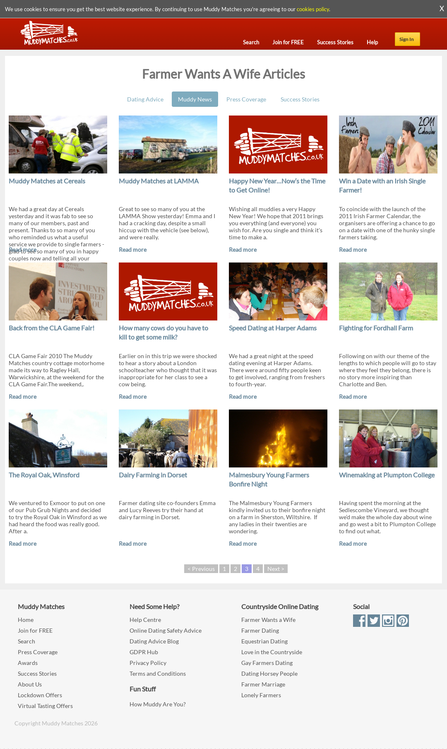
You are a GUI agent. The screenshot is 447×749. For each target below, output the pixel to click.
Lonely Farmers (261, 694)
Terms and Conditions (158, 673)
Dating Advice (145, 99)
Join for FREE (35, 630)
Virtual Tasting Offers (45, 705)
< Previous (201, 568)
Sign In (406, 39)
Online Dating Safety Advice (166, 630)
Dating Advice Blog (154, 641)
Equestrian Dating (264, 641)
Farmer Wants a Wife (268, 619)
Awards (28, 662)
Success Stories (300, 99)
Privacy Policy (148, 662)
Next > (275, 568)
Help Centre (145, 619)
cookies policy (313, 9)
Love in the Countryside (271, 651)
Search (26, 641)
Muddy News (195, 99)
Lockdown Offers (40, 694)
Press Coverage (246, 99)
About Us (30, 684)
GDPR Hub (144, 651)
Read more (22, 249)
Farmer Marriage (263, 684)
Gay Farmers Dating (267, 662)
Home (26, 619)
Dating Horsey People (269, 673)
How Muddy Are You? (158, 704)
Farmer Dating (260, 630)
